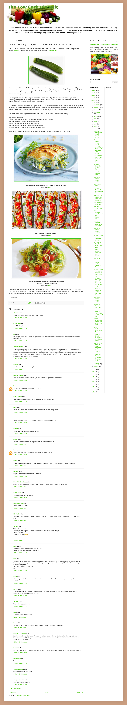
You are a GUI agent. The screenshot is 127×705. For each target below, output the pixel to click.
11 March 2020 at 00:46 (20, 497)
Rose (15, 623)
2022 (94, 97)
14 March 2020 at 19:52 (20, 674)
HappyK (15, 471)
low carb (16, 50)
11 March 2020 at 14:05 (20, 571)
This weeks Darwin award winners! (97, 230)
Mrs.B (15, 576)
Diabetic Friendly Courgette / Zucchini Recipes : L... (98, 290)
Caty (14, 558)
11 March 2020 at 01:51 (20, 508)
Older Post (80, 692)
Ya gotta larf (97, 258)
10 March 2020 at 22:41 (20, 465)
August (96, 116)
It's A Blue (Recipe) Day (97, 173)
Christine (16, 313)
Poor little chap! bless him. (98, 203)
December (97, 105)
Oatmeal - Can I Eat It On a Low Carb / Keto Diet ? (98, 198)
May (95, 124)
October (96, 110)
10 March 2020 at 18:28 (20, 401)
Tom (14, 386)
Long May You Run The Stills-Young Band (98, 245)
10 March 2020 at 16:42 (20, 359)
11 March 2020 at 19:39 (20, 606)
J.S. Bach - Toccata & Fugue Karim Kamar (98, 191)
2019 (94, 369)
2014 (94, 382)
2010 (94, 392)
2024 (94, 92)
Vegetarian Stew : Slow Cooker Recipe (98, 167)
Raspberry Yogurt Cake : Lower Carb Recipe (98, 314)
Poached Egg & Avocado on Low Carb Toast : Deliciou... (98, 150)
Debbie (15, 648)
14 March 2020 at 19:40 (20, 663)
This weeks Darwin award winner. (97, 179)
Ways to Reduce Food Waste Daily (98, 330)
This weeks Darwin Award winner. (97, 142)
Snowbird (16, 601)
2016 (94, 377)
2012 (94, 387)
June (95, 121)
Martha (15, 428)
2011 (94, 389)
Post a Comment (16, 688)
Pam (14, 450)
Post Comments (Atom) (23, 695)
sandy (15, 460)
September (97, 112)
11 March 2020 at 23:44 (20, 617)
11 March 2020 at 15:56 (20, 596)
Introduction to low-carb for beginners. (104, 44)
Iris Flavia (16, 514)
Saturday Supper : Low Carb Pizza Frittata (97, 253)
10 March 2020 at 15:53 (20, 341)
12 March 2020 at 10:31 (20, 642)
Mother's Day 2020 (97, 185)
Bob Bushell (17, 658)
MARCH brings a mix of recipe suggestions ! (98, 346)
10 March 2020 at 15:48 (20, 328)
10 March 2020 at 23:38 (20, 476)
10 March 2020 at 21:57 (20, 444)
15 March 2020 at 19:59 (20, 685)
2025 (94, 90)
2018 (94, 372)
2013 (94, 384)
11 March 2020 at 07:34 (20, 520)
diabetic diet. (53, 50)
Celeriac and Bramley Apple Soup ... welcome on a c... (98, 337)
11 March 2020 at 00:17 (20, 487)
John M (15, 418)
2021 (94, 100)
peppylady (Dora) (18, 503)
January (96, 366)
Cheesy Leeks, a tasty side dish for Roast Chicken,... (98, 134)
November (97, 107)
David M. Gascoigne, (19, 633)
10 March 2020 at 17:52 (20, 380)
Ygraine (15, 526)
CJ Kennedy (17, 323)
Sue (14, 407)
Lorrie (15, 589)
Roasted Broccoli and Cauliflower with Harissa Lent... (98, 322)
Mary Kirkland (17, 396)
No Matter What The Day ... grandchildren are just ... (98, 272)
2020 (94, 102)
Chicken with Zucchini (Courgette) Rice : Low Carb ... (98, 357)
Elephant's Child (18, 375)
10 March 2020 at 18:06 (20, 391)
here (49, 235)
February (96, 364)
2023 (94, 95)
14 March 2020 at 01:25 (20, 652)
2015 (94, 379)
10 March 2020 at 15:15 (20, 318)
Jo (14, 334)
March (96, 129)
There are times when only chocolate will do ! (98, 238)
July (95, 119)
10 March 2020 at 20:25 (20, 423)
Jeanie (15, 439)
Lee (14, 612)
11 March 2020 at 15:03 (20, 583)
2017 (94, 374)
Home (46, 692)
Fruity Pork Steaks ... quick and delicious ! (97, 307)
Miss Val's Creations (19, 482)
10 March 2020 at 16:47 (20, 369)
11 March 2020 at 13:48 (20, 553)
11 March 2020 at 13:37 (20, 540)
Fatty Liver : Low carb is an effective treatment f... (98, 223)
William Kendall (18, 669)
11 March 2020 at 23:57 (20, 628)
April (95, 126)
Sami (15, 546)
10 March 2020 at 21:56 (20, 433)
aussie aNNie (17, 492)
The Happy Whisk (18, 346)
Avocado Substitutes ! (98, 207)
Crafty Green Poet (18, 680)
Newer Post (12, 692)
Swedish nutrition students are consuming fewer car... (98, 264)
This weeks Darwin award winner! (97, 299)
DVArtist (16, 364)
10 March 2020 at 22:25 (20, 455)
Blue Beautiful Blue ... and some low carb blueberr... (98, 159)
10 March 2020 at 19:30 (20, 412)
